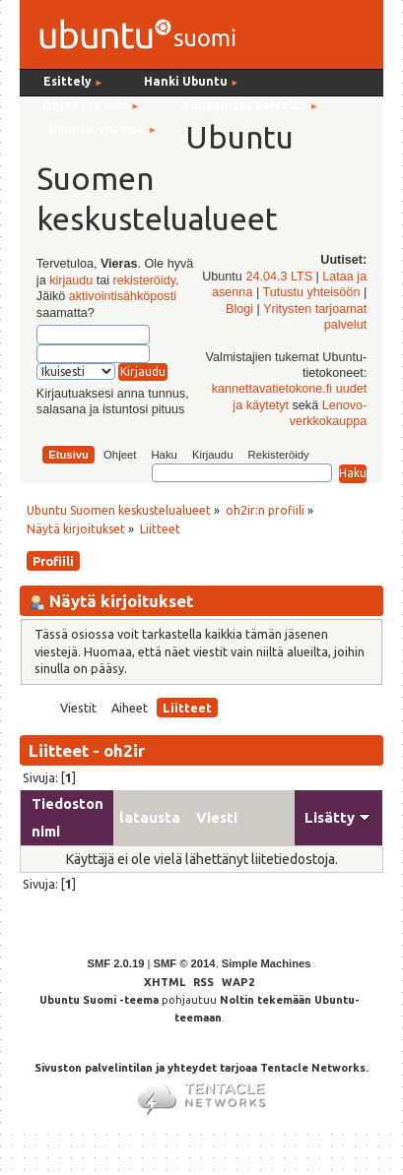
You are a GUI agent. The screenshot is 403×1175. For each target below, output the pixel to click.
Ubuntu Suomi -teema (99, 1000)
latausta (149, 817)
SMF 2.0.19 (116, 963)
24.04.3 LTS (278, 276)
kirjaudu (71, 280)
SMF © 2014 (184, 963)
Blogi (239, 309)
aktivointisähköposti (122, 296)
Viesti (216, 817)
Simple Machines (266, 963)
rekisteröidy (144, 280)
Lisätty (337, 817)
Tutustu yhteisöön (311, 292)
